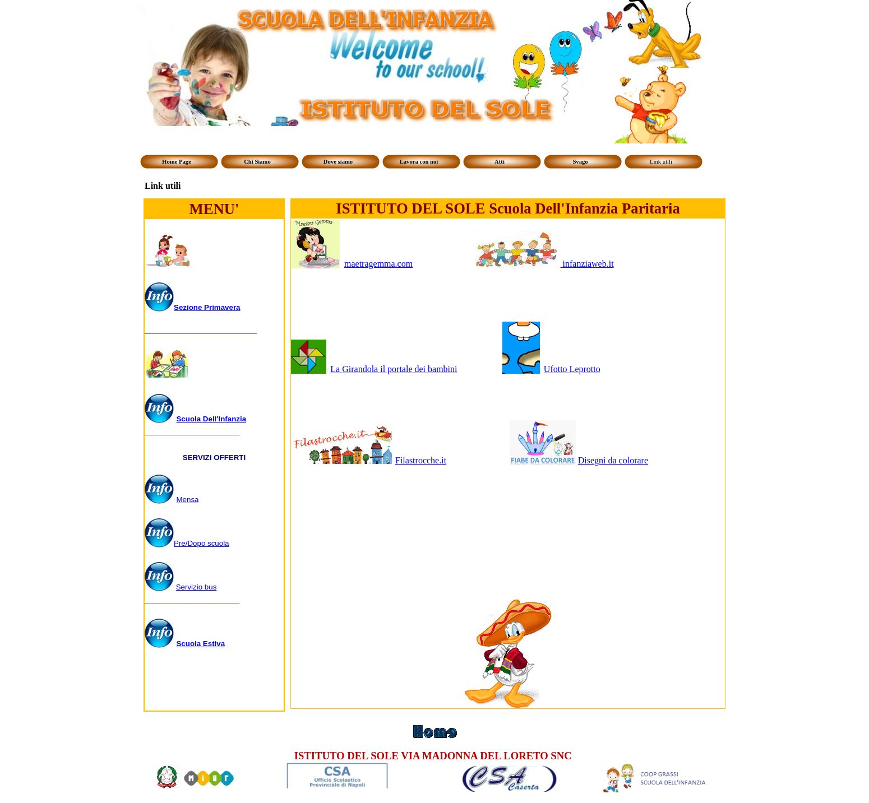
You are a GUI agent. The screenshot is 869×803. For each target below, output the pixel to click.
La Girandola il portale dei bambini (393, 369)
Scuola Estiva (200, 643)
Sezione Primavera (207, 307)
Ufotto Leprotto (572, 369)
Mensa (187, 499)
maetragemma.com (378, 263)
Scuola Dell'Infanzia (211, 419)
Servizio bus (196, 587)
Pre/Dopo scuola (201, 543)
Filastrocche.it (420, 460)
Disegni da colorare (613, 460)
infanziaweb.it (587, 263)
